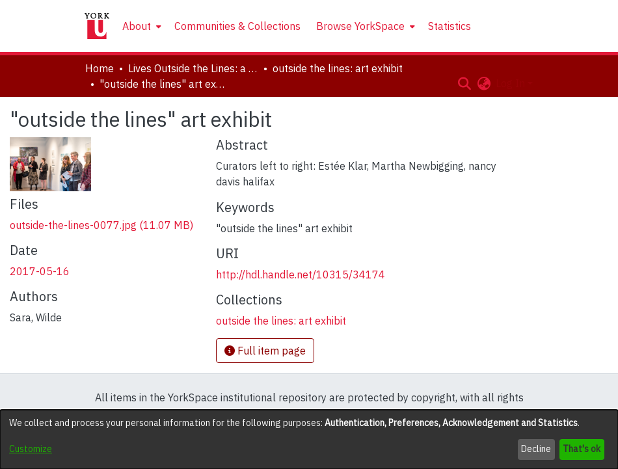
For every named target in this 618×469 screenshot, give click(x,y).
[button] (464, 83)
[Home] (97, 26)
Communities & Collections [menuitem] (237, 26)
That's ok (581, 449)
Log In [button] (512, 83)
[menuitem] (140, 26)
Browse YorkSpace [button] (360, 26)
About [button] (136, 26)
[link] (101, 225)
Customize (30, 449)
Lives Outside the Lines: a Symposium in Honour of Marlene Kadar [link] (193, 68)
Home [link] (99, 68)
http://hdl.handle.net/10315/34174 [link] (300, 274)
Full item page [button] (265, 350)
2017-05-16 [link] (40, 271)
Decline (536, 449)
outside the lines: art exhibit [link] (338, 68)
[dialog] (309, 439)
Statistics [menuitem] (449, 26)
